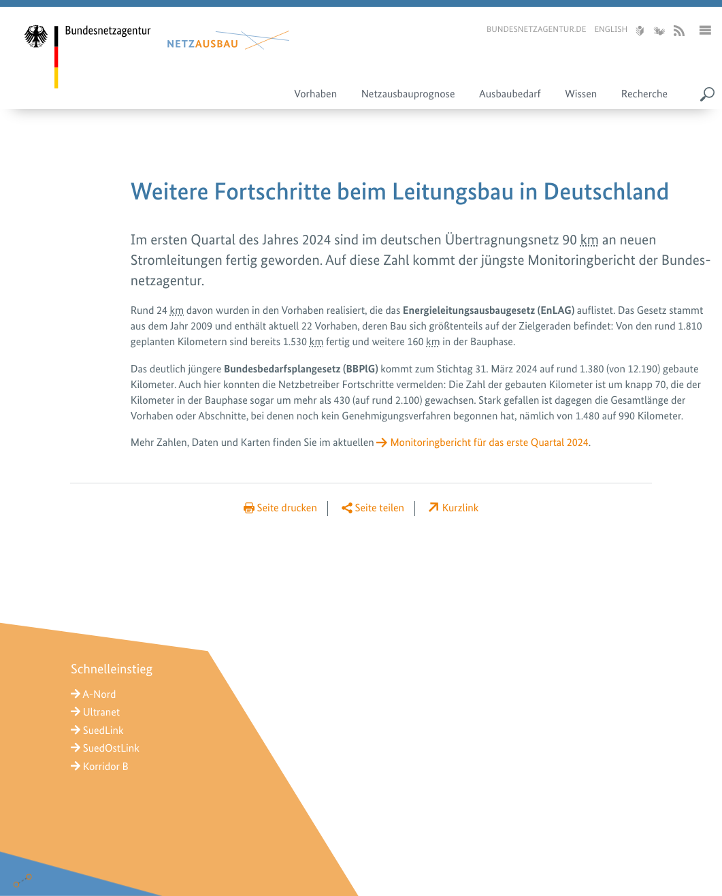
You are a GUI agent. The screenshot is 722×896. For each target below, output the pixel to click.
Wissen (581, 93)
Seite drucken (287, 507)
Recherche (644, 93)
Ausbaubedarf (510, 93)
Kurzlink (460, 507)
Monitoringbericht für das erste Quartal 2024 (489, 442)
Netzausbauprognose (408, 93)
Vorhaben (315, 93)
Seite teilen (380, 507)
